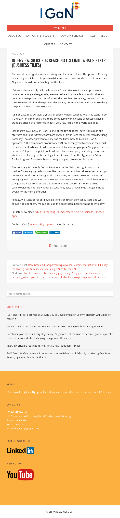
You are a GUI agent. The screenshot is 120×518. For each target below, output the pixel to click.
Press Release (60, 245)
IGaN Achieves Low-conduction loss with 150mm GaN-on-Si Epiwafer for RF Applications (55, 326)
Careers (49, 44)
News (92, 35)
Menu (60, 28)
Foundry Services (71, 35)
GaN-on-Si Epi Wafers (40, 35)
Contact (66, 44)
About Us (14, 35)
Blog (103, 35)
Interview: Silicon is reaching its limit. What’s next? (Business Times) (43, 345)
